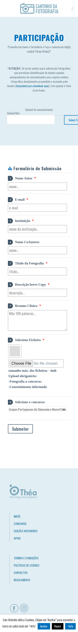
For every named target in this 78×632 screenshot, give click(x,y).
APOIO (17, 538)
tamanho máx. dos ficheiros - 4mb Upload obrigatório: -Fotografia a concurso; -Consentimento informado (33, 379)
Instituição (21, 220)
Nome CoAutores (23, 242)
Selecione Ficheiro (26, 340)
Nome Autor (22, 178)
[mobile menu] (72, 8)
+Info (70, 626)
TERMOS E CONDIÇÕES (26, 558)
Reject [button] (57, 626)
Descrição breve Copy (29, 284)
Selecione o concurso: (26, 402)
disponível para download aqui (32, 86)
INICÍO (17, 516)
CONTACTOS (20, 572)
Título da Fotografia (27, 263)
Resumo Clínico (24, 305)
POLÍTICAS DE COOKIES (26, 565)
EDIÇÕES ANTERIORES (25, 531)
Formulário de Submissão (38, 168)
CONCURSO (20, 523)
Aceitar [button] (44, 626)
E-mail (18, 199)
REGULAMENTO (22, 580)
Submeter (20, 429)
